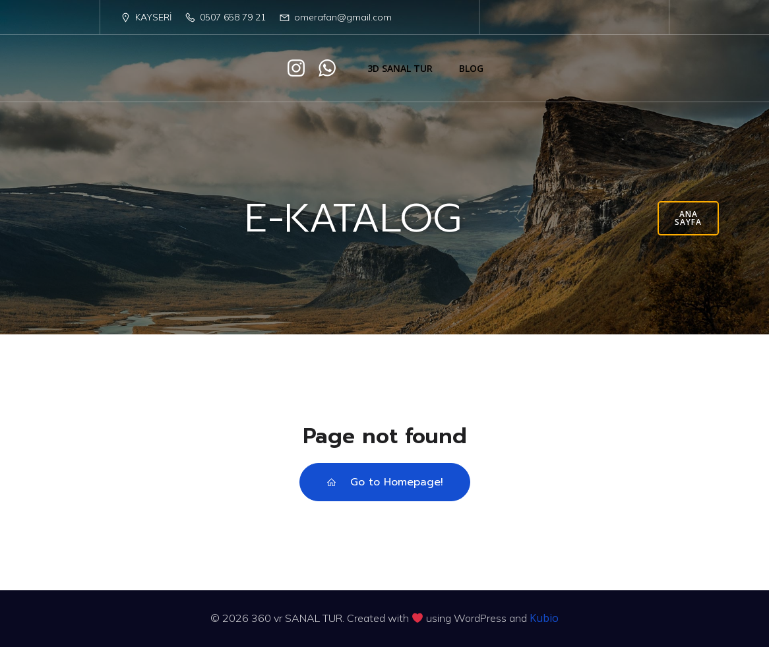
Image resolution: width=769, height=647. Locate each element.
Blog (471, 68)
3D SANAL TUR (400, 68)
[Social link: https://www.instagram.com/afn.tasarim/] (301, 68)
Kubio (544, 618)
